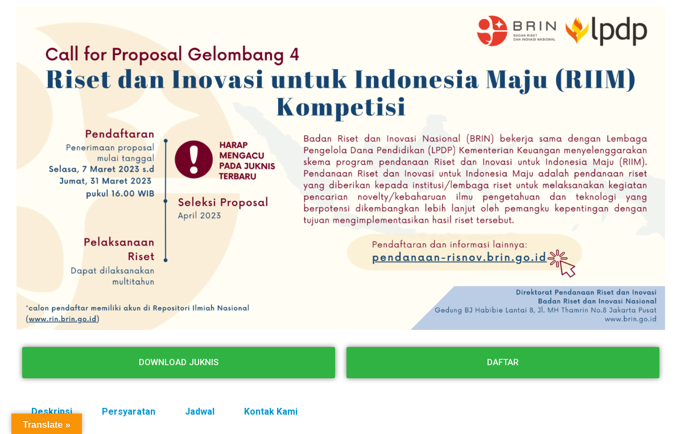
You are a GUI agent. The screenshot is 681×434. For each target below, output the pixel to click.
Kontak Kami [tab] (271, 411)
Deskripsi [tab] (51, 411)
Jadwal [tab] (199, 411)
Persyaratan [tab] (128, 411)
